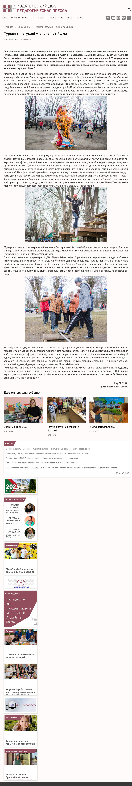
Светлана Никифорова (13, 521)
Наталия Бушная (14, 509)
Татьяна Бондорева (14, 533)
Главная (5, 18)
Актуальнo (15, 18)
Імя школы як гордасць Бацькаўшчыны (16, 751)
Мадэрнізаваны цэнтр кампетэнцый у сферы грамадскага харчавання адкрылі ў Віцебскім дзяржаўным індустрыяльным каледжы (62, 467)
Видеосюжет (11, 546)
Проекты (52, 18)
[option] (23, 415)
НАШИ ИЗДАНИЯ (12, 594)
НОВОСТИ (9, 443)
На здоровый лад (13, 717)
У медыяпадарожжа (102, 426)
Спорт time (13, 617)
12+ (128, 17)
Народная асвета (18, 608)
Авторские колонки (14, 500)
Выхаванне (26, 40)
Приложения (41, 18)
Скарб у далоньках (15, 426)
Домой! (11, 622)
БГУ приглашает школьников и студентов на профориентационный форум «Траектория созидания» (48, 449)
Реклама (79, 18)
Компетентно (28, 18)
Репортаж (10, 631)
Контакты (69, 18)
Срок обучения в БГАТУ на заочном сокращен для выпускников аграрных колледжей (42, 458)
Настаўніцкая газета (16, 601)
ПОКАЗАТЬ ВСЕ (122, 473)
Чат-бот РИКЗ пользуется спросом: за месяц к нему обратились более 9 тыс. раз (40, 463)
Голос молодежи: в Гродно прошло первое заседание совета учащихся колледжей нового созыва (47, 453)
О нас (60, 18)
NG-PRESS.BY (16, 613)
